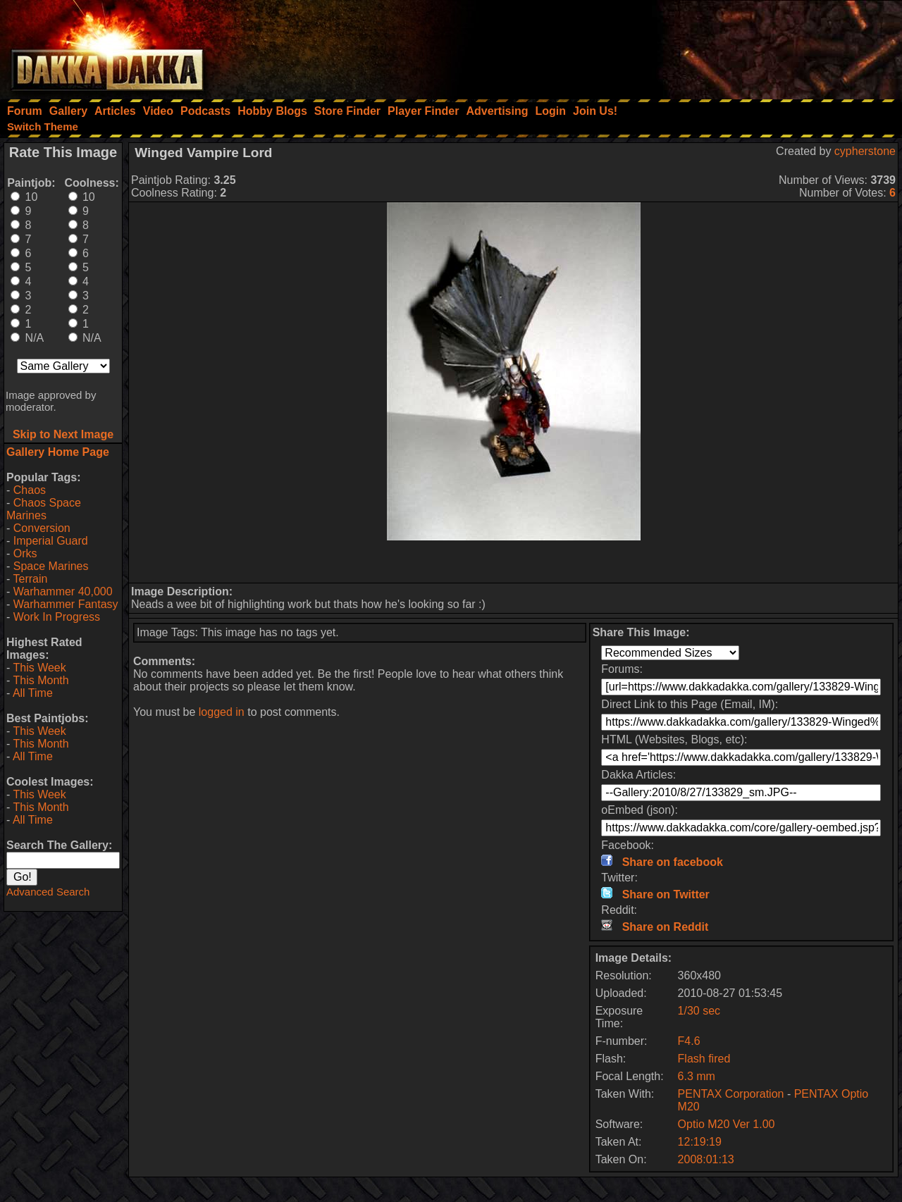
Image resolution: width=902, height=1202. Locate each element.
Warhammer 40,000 (63, 591)
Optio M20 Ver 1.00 (726, 1124)
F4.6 (689, 1041)
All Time (33, 693)
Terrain (30, 579)
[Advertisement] (712, 46)
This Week (39, 668)
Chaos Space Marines (43, 509)
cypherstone (865, 151)
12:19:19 (700, 1142)
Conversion (41, 528)
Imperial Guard (50, 541)
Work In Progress (56, 617)
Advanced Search (47, 892)
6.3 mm (696, 1076)
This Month (40, 680)
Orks (25, 553)
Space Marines (51, 566)
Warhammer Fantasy (65, 604)
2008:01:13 (706, 1159)
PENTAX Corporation (731, 1094)
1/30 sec (699, 1011)
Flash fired (704, 1059)
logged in (222, 712)
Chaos (29, 490)
